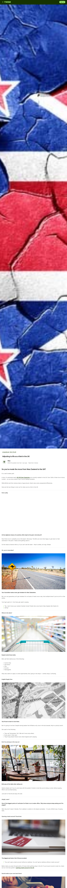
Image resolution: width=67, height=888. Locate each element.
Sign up (62, 2)
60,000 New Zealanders (23, 477)
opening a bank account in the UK (25, 867)
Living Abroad (5, 452)
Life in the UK (13, 452)
